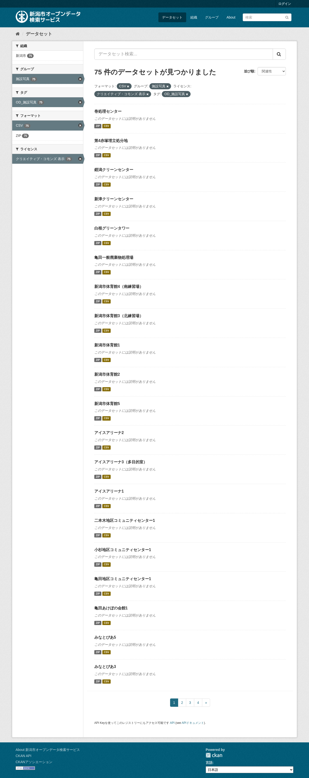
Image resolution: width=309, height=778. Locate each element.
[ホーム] (18, 33)
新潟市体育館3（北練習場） (118, 316)
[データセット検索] (267, 17)
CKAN (214, 755)
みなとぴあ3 (105, 667)
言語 (209, 763)
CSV (106, 126)
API (172, 723)
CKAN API (23, 756)
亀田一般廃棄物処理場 (113, 257)
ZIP (98, 126)
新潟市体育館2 (107, 374)
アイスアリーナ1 (109, 491)
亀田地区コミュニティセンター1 (122, 579)
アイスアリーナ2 (109, 433)
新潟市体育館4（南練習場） (118, 286)
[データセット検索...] (183, 54)
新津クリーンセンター (113, 199)
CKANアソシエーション (34, 762)
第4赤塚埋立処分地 (111, 141)
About (230, 17)
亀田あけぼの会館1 (111, 608)
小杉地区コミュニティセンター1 (122, 550)
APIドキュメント (193, 723)
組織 (193, 17)
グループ (212, 17)
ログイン (284, 4)
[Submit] (287, 17)
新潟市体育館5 (107, 404)
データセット (172, 17)
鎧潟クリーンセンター (113, 170)
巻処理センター (108, 111)
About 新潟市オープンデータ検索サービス (48, 750)
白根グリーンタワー (111, 228)
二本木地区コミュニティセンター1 (124, 520)
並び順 (249, 71)
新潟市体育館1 (107, 345)
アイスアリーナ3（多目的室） (120, 462)
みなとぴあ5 (105, 637)
